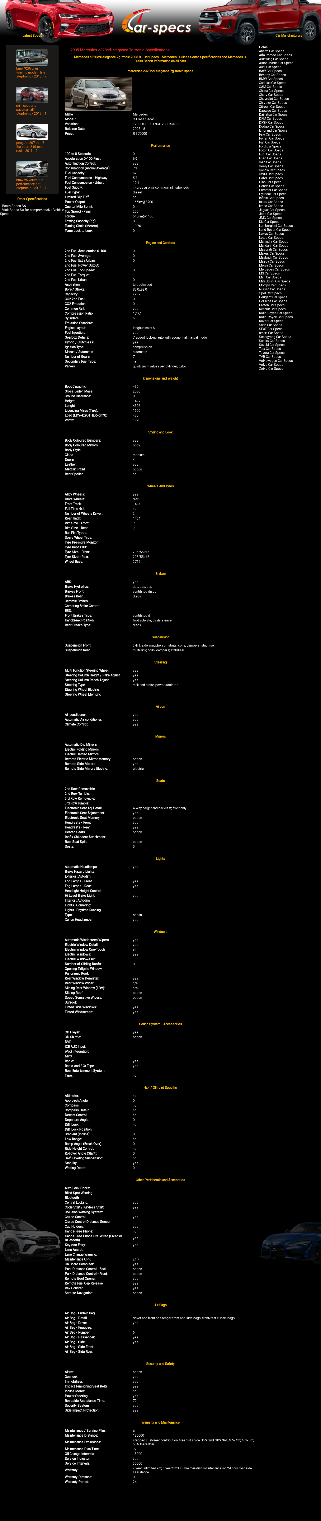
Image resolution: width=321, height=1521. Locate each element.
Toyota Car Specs (272, 353)
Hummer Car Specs (273, 190)
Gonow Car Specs (272, 170)
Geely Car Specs (271, 166)
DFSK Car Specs (271, 123)
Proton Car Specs (272, 305)
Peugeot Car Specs (273, 297)
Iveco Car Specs (271, 206)
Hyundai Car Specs (273, 194)
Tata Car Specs (270, 349)
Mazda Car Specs (272, 261)
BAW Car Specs (270, 71)
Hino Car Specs (270, 182)
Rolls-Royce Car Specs (276, 317)
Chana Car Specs (271, 91)
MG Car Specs (269, 273)
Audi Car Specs (270, 67)
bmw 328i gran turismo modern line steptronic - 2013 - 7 (31, 72)
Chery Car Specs (271, 95)
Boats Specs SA (14, 206)
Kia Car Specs (269, 222)
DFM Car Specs (270, 119)
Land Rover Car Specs (275, 230)
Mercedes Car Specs (274, 269)
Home (263, 47)
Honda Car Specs (271, 186)
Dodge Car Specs (272, 126)
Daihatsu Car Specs (273, 115)
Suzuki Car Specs (272, 345)
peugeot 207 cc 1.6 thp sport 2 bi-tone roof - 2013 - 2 (30, 147)
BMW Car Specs (271, 79)
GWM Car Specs (271, 174)
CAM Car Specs (270, 87)
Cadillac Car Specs (272, 83)
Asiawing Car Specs (273, 59)
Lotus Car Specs (271, 238)
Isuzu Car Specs (271, 202)
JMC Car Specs (270, 218)
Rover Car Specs (271, 321)
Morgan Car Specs (272, 285)
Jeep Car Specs (270, 214)
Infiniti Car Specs (271, 198)
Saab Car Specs (270, 325)
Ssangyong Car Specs (275, 337)
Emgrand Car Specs (273, 130)
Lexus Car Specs (271, 234)
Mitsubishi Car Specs (274, 281)
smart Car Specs (271, 333)
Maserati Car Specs (273, 250)
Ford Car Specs (270, 146)
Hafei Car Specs (271, 178)
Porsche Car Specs (273, 301)
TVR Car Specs (270, 357)
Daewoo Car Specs (273, 111)
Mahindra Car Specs (273, 242)
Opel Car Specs (270, 293)
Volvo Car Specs (271, 365)
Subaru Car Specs (272, 341)
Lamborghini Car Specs (276, 226)
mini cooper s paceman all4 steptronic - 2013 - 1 (31, 110)
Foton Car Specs (271, 150)
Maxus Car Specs (272, 253)
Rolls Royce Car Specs (275, 313)
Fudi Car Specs (270, 154)
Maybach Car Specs (273, 257)
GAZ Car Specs (270, 162)
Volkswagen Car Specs (276, 361)
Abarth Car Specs (271, 51)
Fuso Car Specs (270, 158)
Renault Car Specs (272, 309)
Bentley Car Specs (272, 75)
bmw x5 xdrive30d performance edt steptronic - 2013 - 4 (31, 184)
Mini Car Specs (270, 277)
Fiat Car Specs (269, 142)
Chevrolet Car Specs (274, 99)
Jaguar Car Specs (272, 210)
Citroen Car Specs (272, 107)
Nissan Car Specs (272, 289)
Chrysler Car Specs (273, 103)
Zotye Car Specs (271, 369)
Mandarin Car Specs (273, 246)
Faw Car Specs (270, 134)
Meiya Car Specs (271, 265)
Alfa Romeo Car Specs (275, 55)
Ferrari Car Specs (271, 138)
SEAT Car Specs (271, 329)
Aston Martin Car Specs (276, 63)
